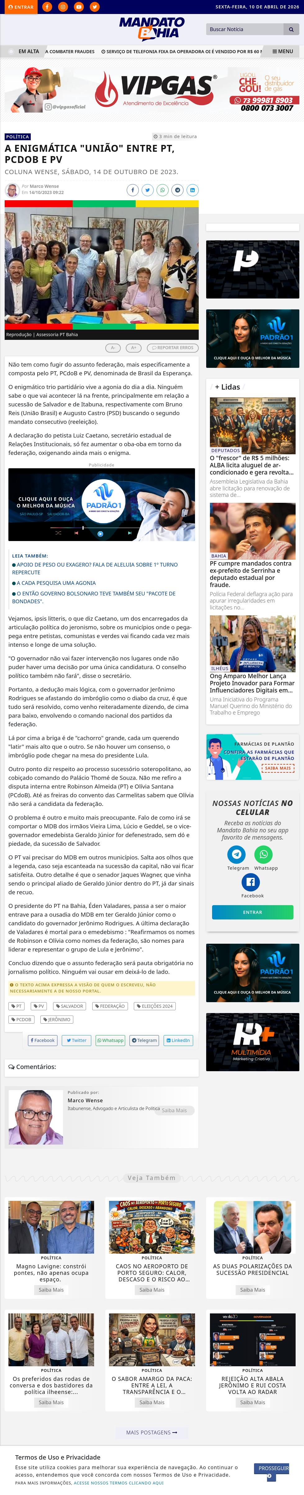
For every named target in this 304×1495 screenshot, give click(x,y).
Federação (110, 1006)
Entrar (21, 7)
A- (113, 347)
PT (16, 1006)
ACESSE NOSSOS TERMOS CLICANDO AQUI (119, 1483)
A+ (133, 347)
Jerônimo (56, 1019)
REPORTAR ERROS (172, 347)
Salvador (69, 1006)
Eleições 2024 (155, 1006)
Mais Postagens (152, 1432)
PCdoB (21, 1019)
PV (39, 1006)
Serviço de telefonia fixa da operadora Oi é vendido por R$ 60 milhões (203, 51)
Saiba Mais (174, 1110)
